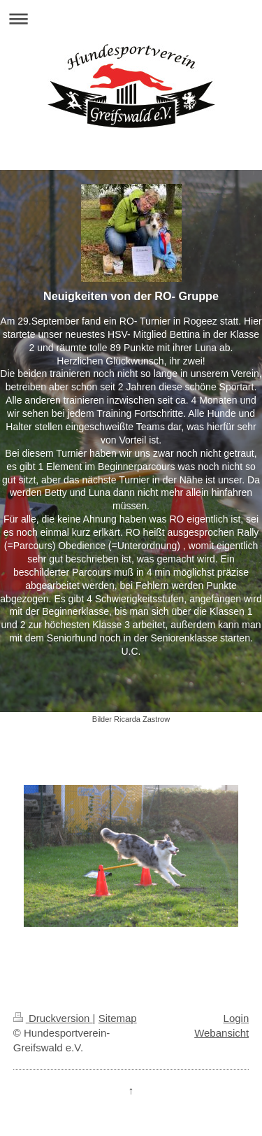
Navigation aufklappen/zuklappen (131, 18)
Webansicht (221, 1033)
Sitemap (118, 1018)
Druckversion (53, 1018)
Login (236, 1018)
